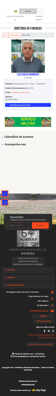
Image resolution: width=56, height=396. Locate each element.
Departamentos (15, 35)
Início (5, 35)
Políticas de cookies (47, 338)
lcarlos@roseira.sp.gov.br (20, 92)
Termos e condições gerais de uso (41, 335)
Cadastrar (40, 225)
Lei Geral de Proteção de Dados (40, 344)
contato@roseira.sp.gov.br (39, 310)
